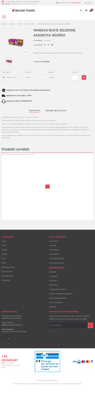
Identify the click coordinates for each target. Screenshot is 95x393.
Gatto (4, 245)
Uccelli (4, 253)
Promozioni (6, 279)
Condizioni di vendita (57, 288)
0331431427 (76, 3)
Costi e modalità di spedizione (61, 293)
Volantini (52, 271)
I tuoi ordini (53, 240)
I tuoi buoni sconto (56, 262)
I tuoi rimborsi (54, 249)
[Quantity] (74, 77)
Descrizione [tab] (34, 110)
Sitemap (52, 306)
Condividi (44, 45)
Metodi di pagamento (57, 297)
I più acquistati (7, 275)
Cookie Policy (53, 380)
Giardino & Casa (8, 266)
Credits (79, 383)
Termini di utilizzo (56, 302)
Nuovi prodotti (7, 271)
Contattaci (53, 275)
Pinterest (52, 45)
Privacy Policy (42, 380)
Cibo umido (47, 40)
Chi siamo (53, 280)
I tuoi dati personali (56, 258)
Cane (4, 240)
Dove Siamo (54, 284)
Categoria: (37, 40)
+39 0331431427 (10, 357)
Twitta (48, 45)
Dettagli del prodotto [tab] (55, 110)
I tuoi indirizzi (54, 253)
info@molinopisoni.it (15, 324)
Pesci (4, 258)
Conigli (4, 249)
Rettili (4, 262)
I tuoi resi (52, 245)
